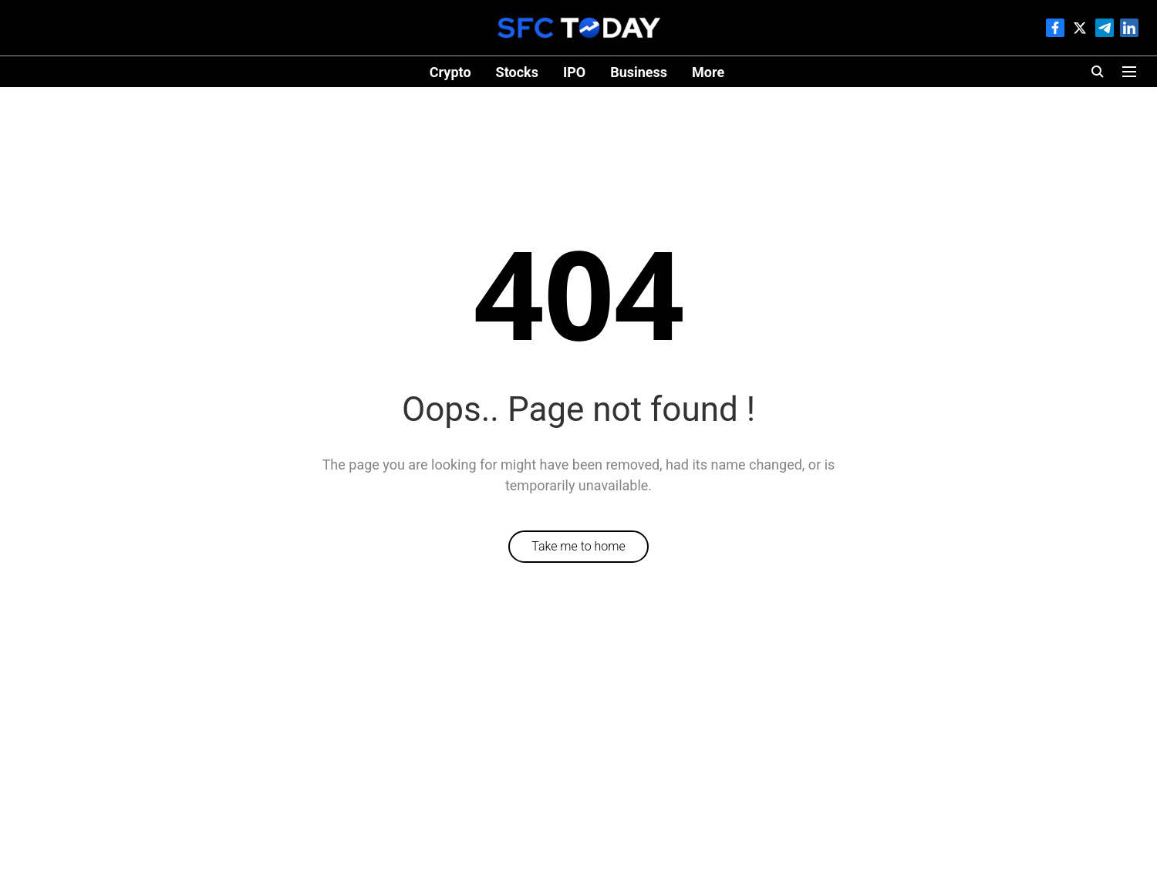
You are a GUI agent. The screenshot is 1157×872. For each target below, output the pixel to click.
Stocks (517, 72)
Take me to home (578, 546)
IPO (574, 72)
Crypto (450, 72)
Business (638, 72)
